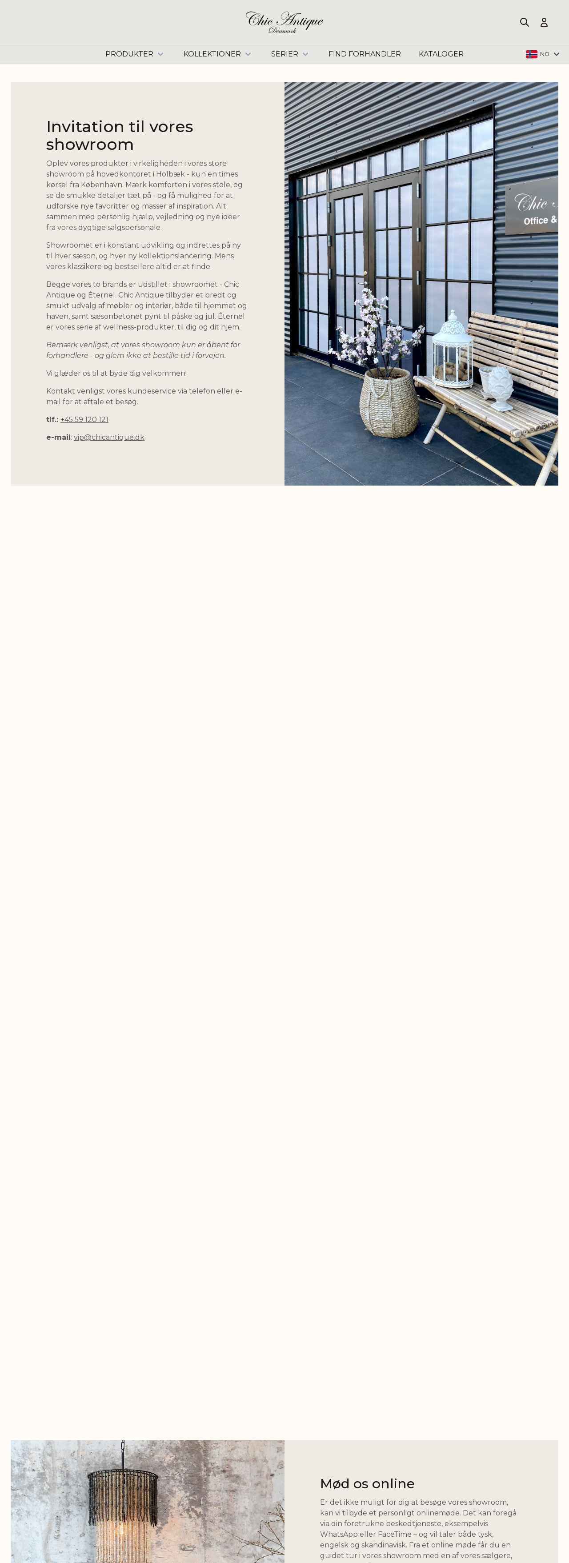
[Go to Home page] (285, 22)
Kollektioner (218, 54)
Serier (291, 54)
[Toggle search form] (524, 22)
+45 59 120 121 (84, 419)
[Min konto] (544, 22)
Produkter (135, 54)
